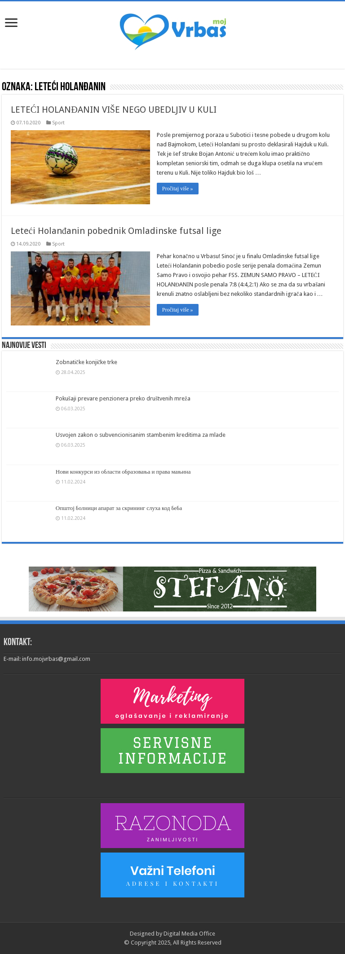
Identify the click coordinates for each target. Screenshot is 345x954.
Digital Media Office (189, 933)
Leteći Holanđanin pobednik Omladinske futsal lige (116, 230)
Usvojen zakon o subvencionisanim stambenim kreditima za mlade (141, 434)
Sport (58, 123)
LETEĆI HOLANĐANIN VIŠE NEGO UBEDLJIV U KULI (114, 109)
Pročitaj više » (177, 188)
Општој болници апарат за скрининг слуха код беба (119, 508)
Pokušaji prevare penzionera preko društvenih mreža (123, 398)
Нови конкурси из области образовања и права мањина (123, 471)
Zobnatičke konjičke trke (87, 362)
